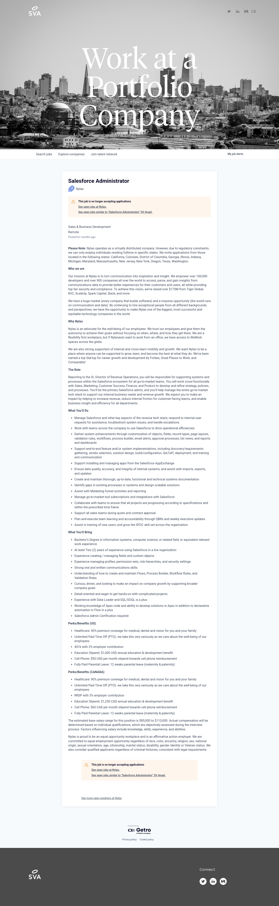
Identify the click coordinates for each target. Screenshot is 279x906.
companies (71, 154)
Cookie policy (147, 839)
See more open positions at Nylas (101, 798)
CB (253, 11)
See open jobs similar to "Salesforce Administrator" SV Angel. (115, 212)
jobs (44, 154)
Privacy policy (129, 839)
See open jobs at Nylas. (92, 206)
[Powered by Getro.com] (139, 830)
